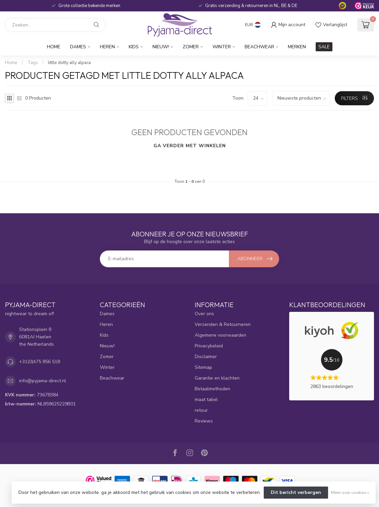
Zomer (191, 47)
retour (201, 410)
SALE (324, 47)
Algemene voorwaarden (220, 335)
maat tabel (206, 399)
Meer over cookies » (350, 492)
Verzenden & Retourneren (223, 324)
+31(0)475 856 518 (39, 361)
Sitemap (203, 367)
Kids (134, 47)
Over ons (204, 314)
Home (53, 47)
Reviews (204, 421)
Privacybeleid (209, 346)
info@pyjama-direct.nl (42, 381)
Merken (297, 47)
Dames (78, 47)
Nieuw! (160, 47)
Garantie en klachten (217, 378)
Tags (32, 63)
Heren (107, 47)
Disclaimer (206, 356)
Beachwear (259, 47)
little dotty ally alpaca (69, 63)
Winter (221, 47)
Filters (354, 98)
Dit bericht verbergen (296, 492)
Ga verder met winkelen (189, 146)
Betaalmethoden (212, 389)
